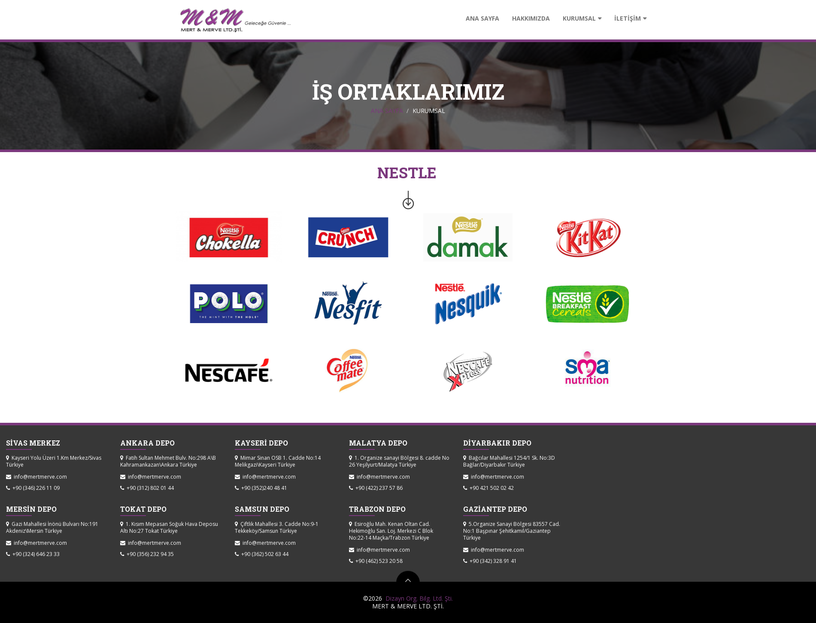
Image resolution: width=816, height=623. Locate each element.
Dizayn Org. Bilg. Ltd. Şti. (417, 598)
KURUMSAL (579, 18)
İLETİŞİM (627, 18)
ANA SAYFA (482, 18)
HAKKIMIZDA (531, 18)
